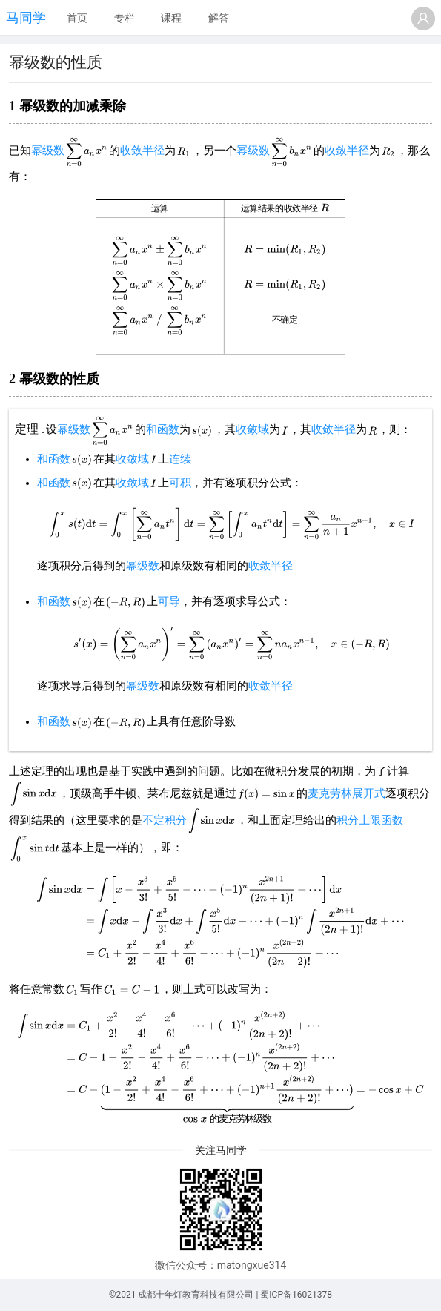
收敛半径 (142, 150)
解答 (218, 18)
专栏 (124, 18)
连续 (180, 459)
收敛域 (252, 429)
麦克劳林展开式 (346, 793)
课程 (171, 18)
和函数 (162, 429)
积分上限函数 (369, 820)
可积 (180, 483)
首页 (77, 18)
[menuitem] (77, 18)
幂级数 (47, 150)
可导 (169, 601)
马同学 (26, 17)
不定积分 (164, 820)
